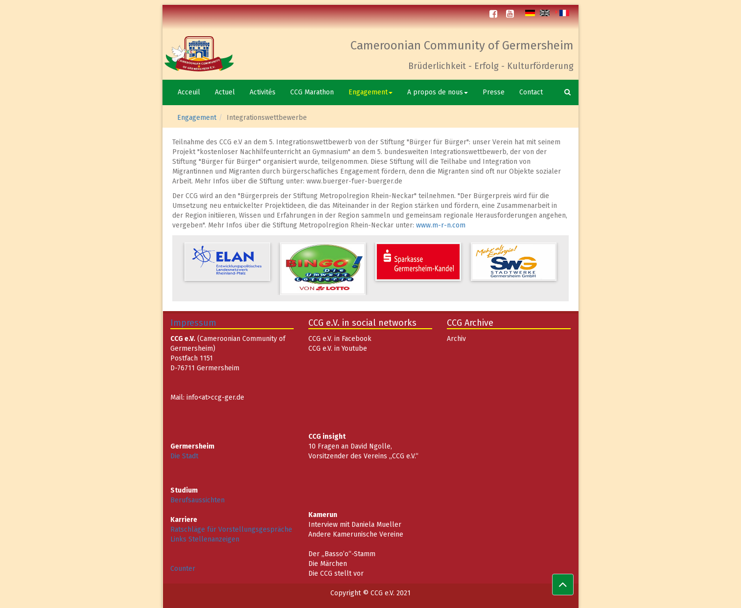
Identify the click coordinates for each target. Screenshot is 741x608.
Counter (182, 568)
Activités (263, 92)
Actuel (225, 92)
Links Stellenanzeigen (204, 539)
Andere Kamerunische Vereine (355, 534)
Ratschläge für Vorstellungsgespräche (231, 529)
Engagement (370, 92)
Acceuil (189, 92)
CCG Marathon (312, 92)
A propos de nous (437, 92)
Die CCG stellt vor (336, 573)
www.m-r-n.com (440, 225)
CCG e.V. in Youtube (337, 348)
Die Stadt (184, 456)
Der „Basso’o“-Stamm (341, 554)
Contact (531, 92)
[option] (227, 262)
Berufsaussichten (197, 500)
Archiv (456, 339)
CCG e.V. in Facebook (339, 339)
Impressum (193, 322)
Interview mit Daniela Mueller (354, 524)
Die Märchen (327, 564)
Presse (494, 92)
